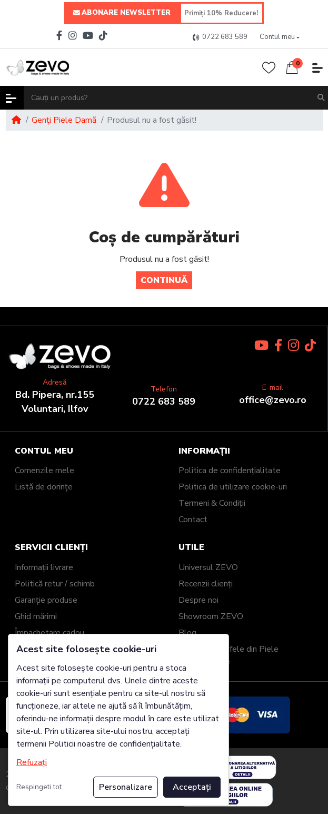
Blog (187, 633)
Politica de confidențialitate (229, 470)
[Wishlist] (268, 67)
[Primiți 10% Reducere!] (222, 13)
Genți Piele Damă (64, 120)
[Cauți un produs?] (168, 97)
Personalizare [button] (125, 787)
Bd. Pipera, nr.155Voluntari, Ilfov (54, 401)
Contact (192, 519)
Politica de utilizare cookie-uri (232, 487)
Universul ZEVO (208, 567)
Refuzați (31, 762)
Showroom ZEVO (210, 616)
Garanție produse (46, 600)
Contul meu (44, 451)
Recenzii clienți (205, 584)
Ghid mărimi (36, 616)
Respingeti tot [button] (39, 787)
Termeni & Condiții (211, 503)
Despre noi (198, 600)
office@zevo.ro (272, 400)
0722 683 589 (163, 401)
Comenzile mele (44, 470)
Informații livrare (44, 567)
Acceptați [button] (192, 787)
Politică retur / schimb (55, 584)
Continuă (164, 280)
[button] (279, 38)
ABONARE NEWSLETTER (122, 13)
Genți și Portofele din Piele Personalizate (228, 655)
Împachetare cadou (49, 633)
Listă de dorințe (44, 487)
